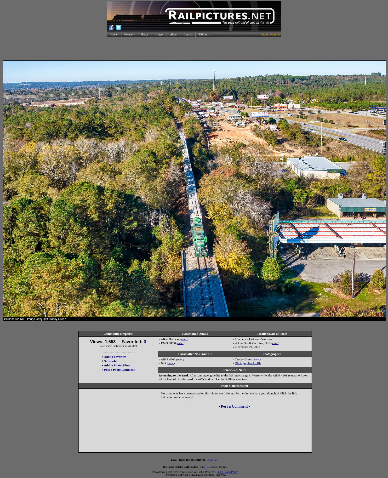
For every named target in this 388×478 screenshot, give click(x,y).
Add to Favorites (115, 356)
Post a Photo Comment (119, 369)
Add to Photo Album (117, 365)
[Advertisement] (194, 49)
